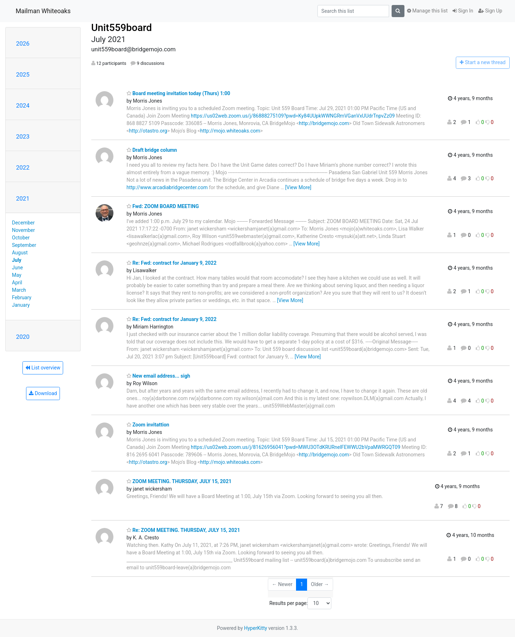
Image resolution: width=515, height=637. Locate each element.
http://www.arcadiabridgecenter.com (167, 187)
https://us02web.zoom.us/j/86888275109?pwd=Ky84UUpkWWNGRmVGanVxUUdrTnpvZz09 (293, 116)
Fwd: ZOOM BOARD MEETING (163, 206)
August (20, 252)
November (23, 230)
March (19, 290)
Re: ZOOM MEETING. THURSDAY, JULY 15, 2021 (183, 530)
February (21, 297)
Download (43, 393)
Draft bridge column (152, 150)
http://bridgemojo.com (324, 123)
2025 (23, 74)
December (23, 223)
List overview (42, 368)
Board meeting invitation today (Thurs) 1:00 (178, 93)
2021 (23, 198)
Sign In (463, 11)
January (21, 305)
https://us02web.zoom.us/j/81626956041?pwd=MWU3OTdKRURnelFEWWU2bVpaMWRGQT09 (296, 447)
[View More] (298, 187)
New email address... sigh (158, 376)
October (21, 237)
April (17, 282)
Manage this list (427, 11)
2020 (23, 336)
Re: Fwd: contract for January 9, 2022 (171, 263)
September (24, 245)
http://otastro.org (148, 131)
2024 (23, 105)
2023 (23, 136)
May (16, 275)
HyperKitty (255, 628)
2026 (23, 43)
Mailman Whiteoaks (43, 11)
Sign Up (490, 11)
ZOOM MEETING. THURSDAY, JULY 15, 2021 (179, 481)
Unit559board (121, 27)
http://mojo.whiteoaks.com (230, 131)
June (17, 267)
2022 (23, 167)
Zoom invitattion (148, 425)
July (16, 260)
